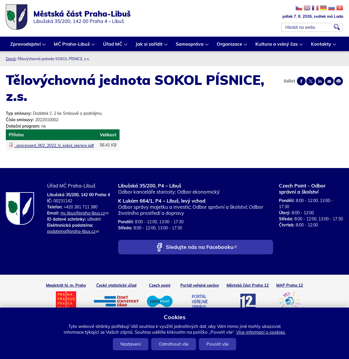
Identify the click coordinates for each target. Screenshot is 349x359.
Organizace (229, 46)
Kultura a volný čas (277, 46)
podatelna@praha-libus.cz (73, 231)
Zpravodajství (26, 46)
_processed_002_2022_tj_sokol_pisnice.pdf (54, 145)
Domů (11, 58)
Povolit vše (217, 344)
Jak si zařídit (149, 46)
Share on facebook (301, 81)
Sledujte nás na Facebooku (201, 247)
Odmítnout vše (173, 344)
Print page (338, 81)
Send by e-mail (329, 81)
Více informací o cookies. (261, 332)
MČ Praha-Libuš (72, 46)
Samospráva (190, 46)
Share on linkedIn (320, 81)
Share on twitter (310, 81)
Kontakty (321, 46)
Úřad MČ (113, 46)
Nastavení (130, 344)
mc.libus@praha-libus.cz (84, 213)
